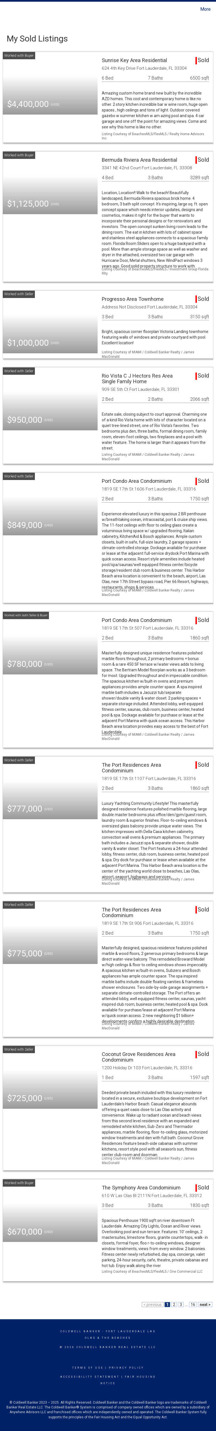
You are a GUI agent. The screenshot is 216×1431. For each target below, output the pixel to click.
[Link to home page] (5, 9)
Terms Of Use (88, 1367)
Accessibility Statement (90, 1376)
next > (205, 1304)
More (205, 9)
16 (193, 1304)
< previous (152, 1304)
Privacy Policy (126, 1367)
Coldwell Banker (80, 1331)
